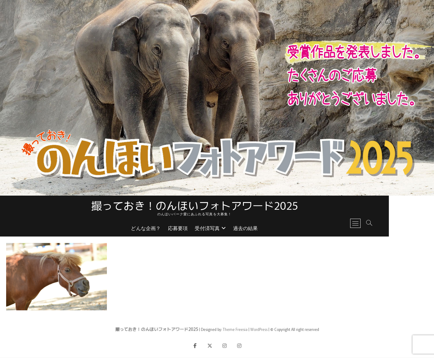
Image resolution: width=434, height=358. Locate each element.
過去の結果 (268, 229)
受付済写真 (229, 229)
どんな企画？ (168, 229)
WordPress (259, 329)
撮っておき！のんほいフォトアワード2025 (217, 205)
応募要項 (200, 229)
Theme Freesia (235, 329)
